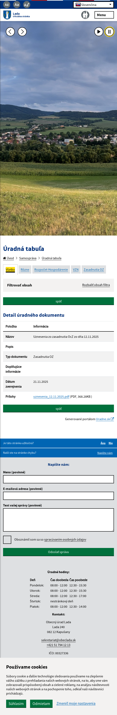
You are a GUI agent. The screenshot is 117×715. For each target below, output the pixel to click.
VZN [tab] (76, 269)
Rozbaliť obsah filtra (96, 285)
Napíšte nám (105, 453)
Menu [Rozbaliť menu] (104, 14)
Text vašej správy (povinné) (22, 505)
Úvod (8, 258)
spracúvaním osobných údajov (65, 539)
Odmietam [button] (41, 703)
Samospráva (27, 258)
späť (59, 301)
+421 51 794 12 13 (58, 645)
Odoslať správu (58, 552)
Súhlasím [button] (16, 703)
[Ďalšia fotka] (22, 31)
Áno (104, 443)
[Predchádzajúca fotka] (10, 31)
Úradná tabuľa (51, 258)
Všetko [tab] (10, 269)
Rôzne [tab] (25, 269)
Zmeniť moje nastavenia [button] (76, 703)
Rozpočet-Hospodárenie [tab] (51, 269)
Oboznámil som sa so (50, 539)
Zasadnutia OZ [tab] (94, 269)
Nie (111, 443)
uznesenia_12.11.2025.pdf (51, 396)
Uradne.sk (105, 419)
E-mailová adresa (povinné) (23, 489)
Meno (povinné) (14, 472)
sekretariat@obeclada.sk (58, 640)
